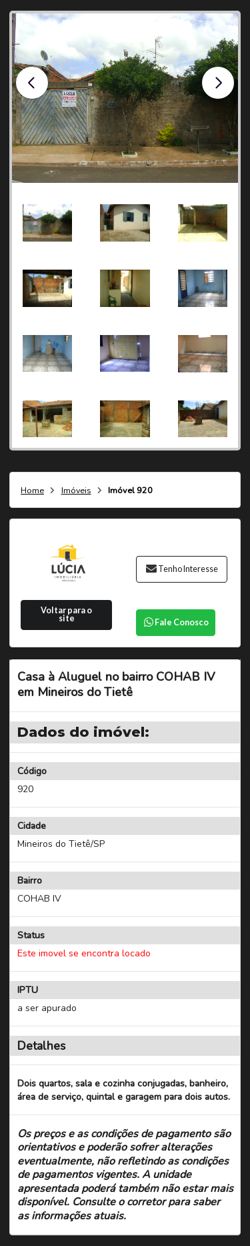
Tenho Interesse (181, 569)
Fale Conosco (175, 622)
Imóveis (76, 491)
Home (32, 491)
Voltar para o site (66, 614)
